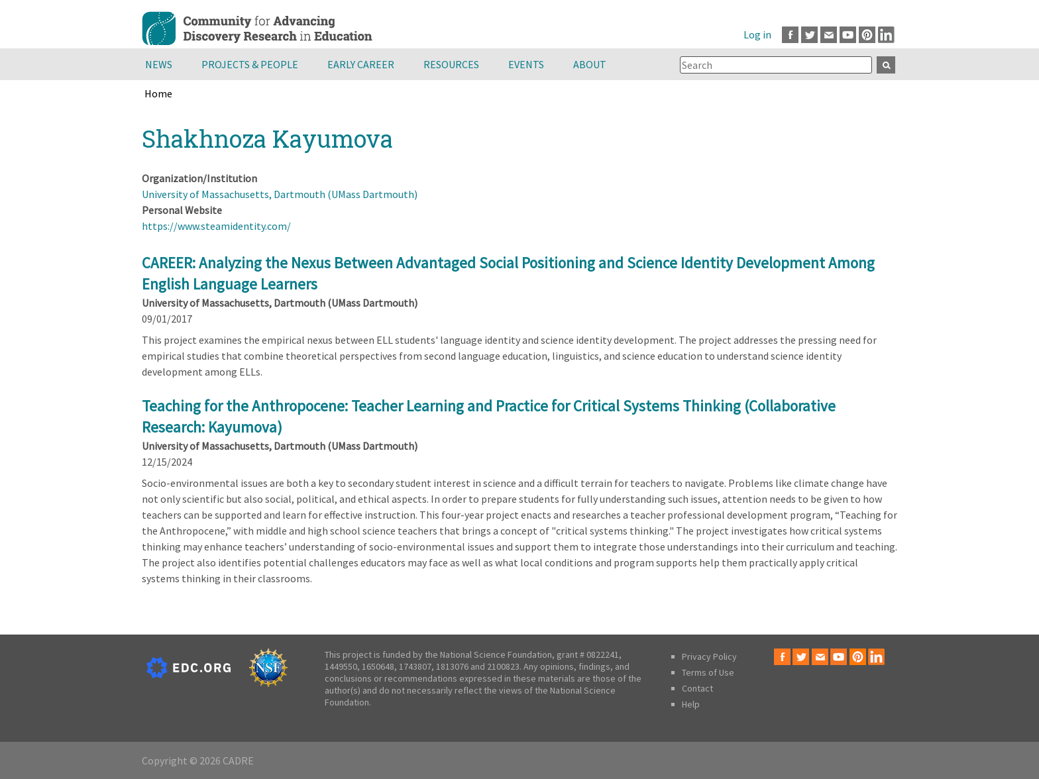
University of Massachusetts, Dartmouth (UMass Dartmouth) (279, 194)
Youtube (848, 34)
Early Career (360, 64)
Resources (451, 64)
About (589, 64)
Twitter (809, 34)
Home (158, 93)
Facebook (790, 34)
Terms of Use (708, 672)
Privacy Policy (709, 656)
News (158, 64)
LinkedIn (886, 34)
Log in (757, 34)
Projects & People (249, 64)
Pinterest (867, 34)
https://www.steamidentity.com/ (216, 226)
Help (691, 704)
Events (526, 64)
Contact (697, 688)
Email (828, 34)
